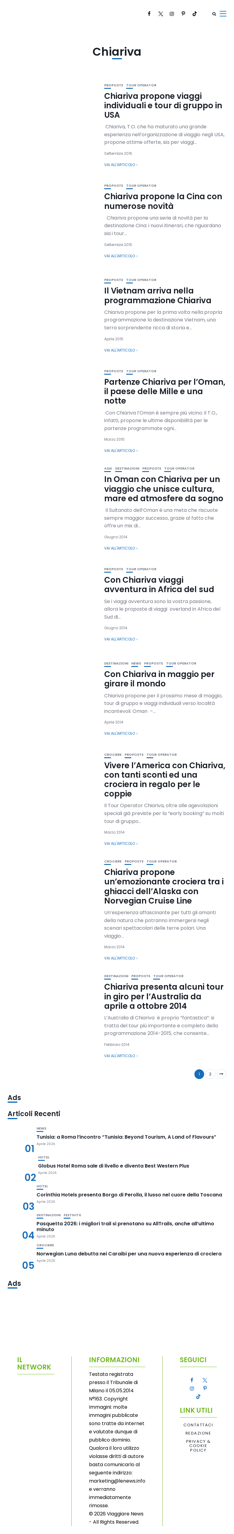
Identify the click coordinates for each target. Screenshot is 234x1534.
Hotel (43, 1157)
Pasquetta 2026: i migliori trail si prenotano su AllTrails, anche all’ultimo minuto (125, 1226)
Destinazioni (127, 468)
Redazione (198, 1433)
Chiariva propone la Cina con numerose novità (163, 201)
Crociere (113, 754)
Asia (108, 468)
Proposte (113, 85)
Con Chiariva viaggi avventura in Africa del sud (159, 584)
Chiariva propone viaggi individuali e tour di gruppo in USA (163, 105)
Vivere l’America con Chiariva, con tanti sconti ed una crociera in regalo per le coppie (164, 780)
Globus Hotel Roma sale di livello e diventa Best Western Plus (113, 1165)
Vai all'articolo (119, 164)
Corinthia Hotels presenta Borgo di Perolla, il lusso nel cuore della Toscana (129, 1194)
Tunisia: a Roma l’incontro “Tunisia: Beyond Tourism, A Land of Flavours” (126, 1136)
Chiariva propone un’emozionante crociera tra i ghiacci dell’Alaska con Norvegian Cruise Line (164, 886)
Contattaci (198, 1425)
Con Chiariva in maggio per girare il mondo (159, 679)
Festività (72, 1215)
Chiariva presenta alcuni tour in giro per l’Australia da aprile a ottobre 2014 (164, 996)
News (136, 663)
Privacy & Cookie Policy (198, 1445)
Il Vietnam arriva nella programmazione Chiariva (157, 295)
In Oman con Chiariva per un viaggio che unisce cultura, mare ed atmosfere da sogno (163, 489)
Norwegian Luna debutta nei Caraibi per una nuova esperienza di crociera (129, 1253)
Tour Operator (141, 85)
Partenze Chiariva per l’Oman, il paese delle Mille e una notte (164, 391)
